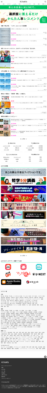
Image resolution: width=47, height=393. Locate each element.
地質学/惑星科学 (26, 334)
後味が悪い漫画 (11, 321)
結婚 (42, 337)
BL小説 (2, 296)
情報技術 (9, 348)
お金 (17, 161)
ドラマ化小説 (34, 300)
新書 (17, 341)
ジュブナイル (28, 299)
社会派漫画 (24, 321)
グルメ (37, 335)
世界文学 (22, 297)
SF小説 (6, 147)
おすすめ (3, 369)
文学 (2, 335)
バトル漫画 (29, 146)
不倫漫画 (19, 322)
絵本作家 (34, 305)
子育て (2, 338)
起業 (6, 161)
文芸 (2, 294)
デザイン (24, 339)
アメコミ (23, 315)
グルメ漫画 (21, 310)
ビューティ (11, 337)
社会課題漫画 (4, 328)
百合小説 (8, 299)
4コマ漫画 (13, 315)
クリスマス (21, 341)
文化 (13, 342)
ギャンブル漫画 (36, 326)
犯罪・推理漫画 (9, 316)
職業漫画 (32, 313)
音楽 (38, 338)
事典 (38, 305)
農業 (39, 334)
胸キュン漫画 (4, 321)
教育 (39, 337)
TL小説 (10, 296)
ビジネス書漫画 (4, 319)
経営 (23, 332)
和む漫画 (12, 323)
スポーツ (20, 339)
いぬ (31, 335)
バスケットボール (31, 339)
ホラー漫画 (12, 312)
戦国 (15, 335)
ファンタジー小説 (17, 146)
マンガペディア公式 (12, 328)
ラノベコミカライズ (5, 325)
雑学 (37, 348)
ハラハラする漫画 (38, 318)
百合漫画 (3, 315)
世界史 (11, 335)
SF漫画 (6, 310)
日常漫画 (8, 313)
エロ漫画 (41, 316)
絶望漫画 (35, 321)
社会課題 (17, 348)
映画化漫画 (37, 319)
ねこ (7, 337)
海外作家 (3, 297)
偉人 (8, 335)
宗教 (30, 161)
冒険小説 (22, 300)
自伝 (14, 341)
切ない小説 (34, 302)
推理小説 (29, 303)
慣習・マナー (19, 338)
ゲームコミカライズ (36, 323)
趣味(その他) (4, 341)
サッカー (15, 339)
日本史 (18, 335)
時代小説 (17, 149)
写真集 (2, 339)
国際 (37, 341)
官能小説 (41, 297)
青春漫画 (3, 316)
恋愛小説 (17, 147)
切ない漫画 (29, 321)
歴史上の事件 (26, 335)
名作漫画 (35, 322)
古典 (8, 300)
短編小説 (17, 300)
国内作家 (8, 297)
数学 (9, 334)
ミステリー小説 (6, 146)
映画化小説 (21, 302)
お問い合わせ (4, 374)
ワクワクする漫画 (30, 319)
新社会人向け (6, 157)
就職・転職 (3, 348)
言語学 (32, 332)
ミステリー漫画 (19, 312)
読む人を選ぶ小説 (5, 303)
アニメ (24, 338)
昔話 (8, 306)
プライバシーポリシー (6, 378)
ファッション (18, 337)
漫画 (2, 309)
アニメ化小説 (27, 300)
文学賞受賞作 (19, 303)
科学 (41, 159)
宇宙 (14, 332)
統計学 (35, 334)
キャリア (3, 347)
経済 (26, 332)
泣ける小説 (3, 300)
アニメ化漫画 (35, 316)
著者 (40, 348)
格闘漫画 (28, 315)
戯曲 (42, 299)
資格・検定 (34, 347)
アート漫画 (12, 326)
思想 (43, 341)
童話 (5, 306)
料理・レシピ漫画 (5, 323)
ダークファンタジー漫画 (21, 326)
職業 (13, 348)
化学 (17, 332)
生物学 (15, 334)
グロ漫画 (9, 318)
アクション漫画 (27, 316)
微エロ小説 (12, 303)
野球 (11, 341)
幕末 (22, 335)
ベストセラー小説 (14, 302)
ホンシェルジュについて (6, 365)
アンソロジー (21, 299)
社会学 (36, 332)
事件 (2, 342)
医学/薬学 (10, 332)
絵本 (30, 305)
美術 (8, 341)
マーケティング (17, 157)
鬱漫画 (16, 323)
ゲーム (27, 338)
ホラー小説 (6, 149)
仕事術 (17, 159)
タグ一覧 (3, 371)
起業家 (43, 348)
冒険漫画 (13, 313)
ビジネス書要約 (9, 347)
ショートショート (36, 299)
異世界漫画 (26, 313)
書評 (5, 342)
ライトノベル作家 (17, 305)
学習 (27, 347)
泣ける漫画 (38, 315)
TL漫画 (10, 310)
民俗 (16, 342)
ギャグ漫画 (15, 310)
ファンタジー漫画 (30, 147)
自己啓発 (40, 347)
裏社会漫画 (29, 326)
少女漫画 (41, 149)
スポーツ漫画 (28, 310)
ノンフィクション (23, 348)
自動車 (37, 339)
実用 (44, 347)
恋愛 (14, 338)
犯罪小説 (24, 303)
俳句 (36, 303)
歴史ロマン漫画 (31, 325)
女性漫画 (30, 312)
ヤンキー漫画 (21, 323)
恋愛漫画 (30, 149)
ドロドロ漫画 (30, 318)
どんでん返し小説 (5, 302)
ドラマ (31, 338)
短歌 (33, 303)
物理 (42, 334)
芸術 (41, 157)
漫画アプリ (16, 316)
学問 (20, 332)
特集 (2, 367)
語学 (30, 347)
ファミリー (24, 337)
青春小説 (26, 297)
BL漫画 (2, 310)
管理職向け (6, 159)
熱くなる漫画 (13, 322)
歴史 (30, 157)
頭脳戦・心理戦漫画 (23, 325)
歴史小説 (31, 297)
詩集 (17, 299)
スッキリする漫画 (16, 318)
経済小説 (3, 299)
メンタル (35, 337)
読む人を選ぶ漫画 (5, 322)
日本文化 (9, 342)
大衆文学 (13, 297)
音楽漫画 (25, 312)
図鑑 (2, 306)
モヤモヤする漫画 (21, 319)
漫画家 (17, 313)
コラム (10, 339)
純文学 (17, 297)
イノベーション (31, 348)
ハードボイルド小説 (17, 296)
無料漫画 (22, 316)
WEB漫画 (18, 315)
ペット (41, 335)
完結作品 (33, 315)
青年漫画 (41, 147)
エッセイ (13, 299)
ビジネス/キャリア (5, 345)
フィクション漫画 (5, 326)
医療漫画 (8, 315)
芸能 (41, 338)
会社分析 (23, 347)
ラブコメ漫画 (28, 323)
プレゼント (27, 341)
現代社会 (33, 341)
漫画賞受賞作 (29, 322)
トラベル (3, 337)
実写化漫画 (18, 321)
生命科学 (20, 334)
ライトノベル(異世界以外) (6, 305)
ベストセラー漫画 (13, 319)
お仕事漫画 (3, 318)
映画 (35, 338)
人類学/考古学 (4, 334)
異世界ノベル (25, 305)
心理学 (40, 161)
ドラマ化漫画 (23, 318)
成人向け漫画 (38, 313)
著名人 (6, 339)
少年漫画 (41, 146)
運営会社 (3, 376)
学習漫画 (43, 319)
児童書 (41, 305)
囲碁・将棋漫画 (14, 325)
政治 (12, 334)
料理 (11, 338)
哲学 (30, 159)
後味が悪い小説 (27, 302)
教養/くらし (3, 330)
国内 (40, 341)
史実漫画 (38, 325)
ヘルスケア (29, 337)
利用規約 (3, 373)
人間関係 (7, 338)
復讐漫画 (23, 322)
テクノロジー (4, 332)
